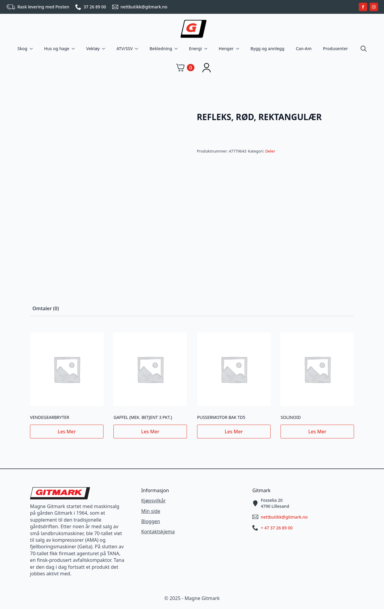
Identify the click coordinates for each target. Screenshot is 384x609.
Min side (150, 511)
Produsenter (335, 48)
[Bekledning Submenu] (177, 48)
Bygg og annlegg (267, 48)
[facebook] (363, 7)
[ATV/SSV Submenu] (138, 48)
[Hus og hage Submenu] (74, 48)
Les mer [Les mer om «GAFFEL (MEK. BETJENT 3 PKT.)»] (150, 431)
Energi (195, 48)
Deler (270, 151)
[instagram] (374, 7)
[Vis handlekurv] (185, 67)
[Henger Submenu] (239, 48)
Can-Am (304, 48)
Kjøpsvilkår (153, 500)
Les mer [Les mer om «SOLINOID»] (317, 431)
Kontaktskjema (158, 531)
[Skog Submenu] (32, 48)
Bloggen (150, 521)
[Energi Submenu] (207, 48)
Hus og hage (56, 48)
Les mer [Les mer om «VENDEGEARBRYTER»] (67, 431)
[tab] (45, 308)
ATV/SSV (124, 48)
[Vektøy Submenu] (105, 48)
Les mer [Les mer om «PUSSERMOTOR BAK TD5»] (234, 431)
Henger (226, 48)
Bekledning (160, 48)
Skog (22, 48)
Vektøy (93, 48)
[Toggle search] (363, 48)
